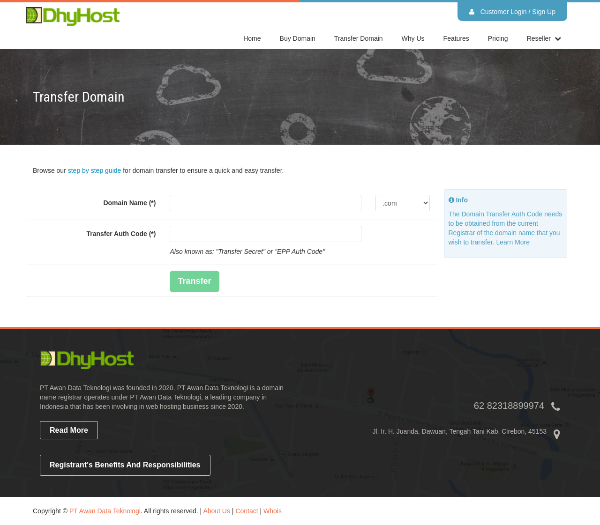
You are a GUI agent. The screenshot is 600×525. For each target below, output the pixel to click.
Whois (272, 511)
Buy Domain (297, 38)
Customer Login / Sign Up (512, 11)
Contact (246, 511)
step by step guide (94, 170)
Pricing (498, 38)
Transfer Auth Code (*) (121, 233)
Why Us (413, 38)
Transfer (194, 281)
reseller (539, 38)
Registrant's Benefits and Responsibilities (125, 465)
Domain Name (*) (129, 203)
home (252, 38)
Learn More (513, 242)
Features (456, 38)
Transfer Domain (358, 38)
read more (69, 430)
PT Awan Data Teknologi (105, 511)
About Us (216, 511)
